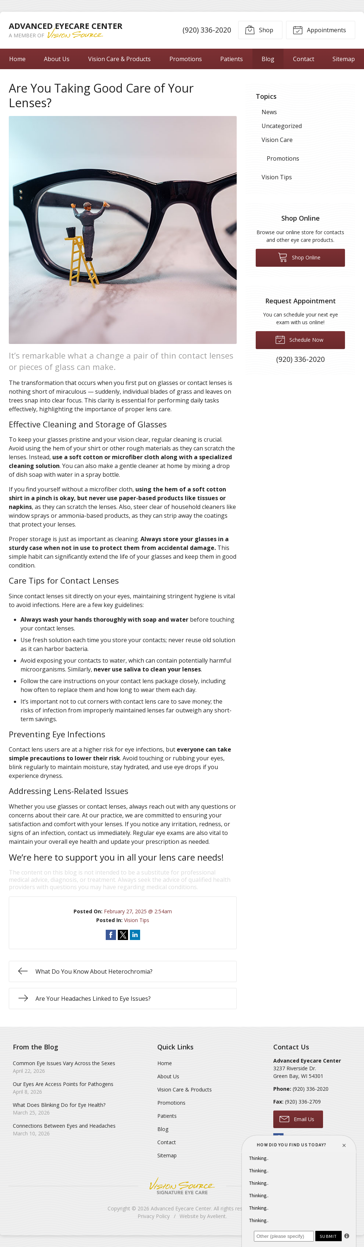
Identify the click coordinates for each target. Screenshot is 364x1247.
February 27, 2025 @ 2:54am (138, 911)
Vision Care (277, 140)
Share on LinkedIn (135, 935)
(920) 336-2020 (207, 30)
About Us (57, 59)
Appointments (319, 30)
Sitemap (344, 59)
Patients (231, 59)
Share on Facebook (111, 935)
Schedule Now (299, 339)
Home (17, 59)
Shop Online (299, 257)
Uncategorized (282, 126)
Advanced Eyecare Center (181, 1208)
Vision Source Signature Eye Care (182, 1185)
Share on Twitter (123, 935)
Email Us (296, 1118)
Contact (303, 59)
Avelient (216, 1216)
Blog (268, 59)
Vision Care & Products (119, 59)
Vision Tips (136, 920)
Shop (259, 30)
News (269, 112)
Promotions (185, 59)
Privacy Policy (154, 1216)
